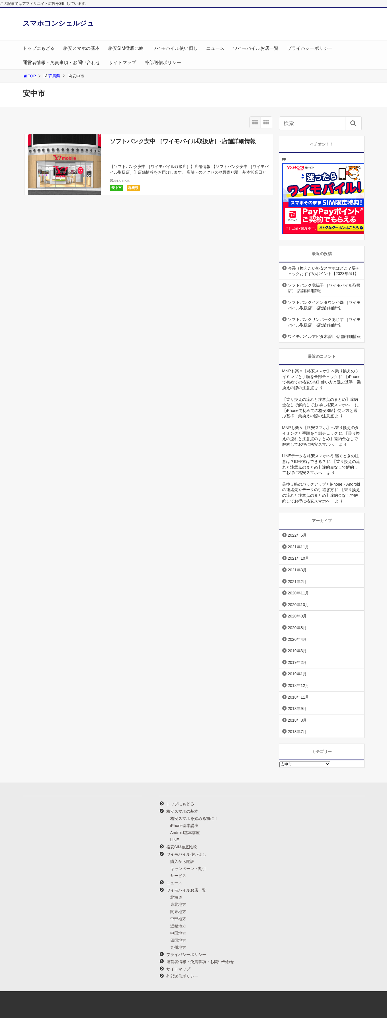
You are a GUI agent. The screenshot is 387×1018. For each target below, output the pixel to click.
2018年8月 (297, 720)
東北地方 (178, 904)
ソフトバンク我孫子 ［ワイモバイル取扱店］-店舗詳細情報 (324, 288)
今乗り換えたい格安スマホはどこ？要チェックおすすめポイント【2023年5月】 (324, 271)
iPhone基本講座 (184, 825)
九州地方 (178, 947)
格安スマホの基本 (81, 48)
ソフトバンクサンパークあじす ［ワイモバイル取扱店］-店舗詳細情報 (324, 322)
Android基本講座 (185, 832)
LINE (174, 840)
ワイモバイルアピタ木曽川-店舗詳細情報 (324, 336)
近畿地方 (178, 926)
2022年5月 (297, 535)
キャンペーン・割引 (188, 868)
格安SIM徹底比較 (126, 48)
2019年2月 (297, 662)
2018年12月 (298, 685)
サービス (178, 875)
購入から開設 (182, 861)
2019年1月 (297, 674)
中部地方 (178, 918)
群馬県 (54, 76)
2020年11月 (298, 593)
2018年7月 (297, 731)
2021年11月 (298, 547)
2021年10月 (298, 558)
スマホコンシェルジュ (58, 23)
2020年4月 (297, 639)
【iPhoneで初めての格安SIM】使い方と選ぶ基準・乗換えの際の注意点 (321, 382)
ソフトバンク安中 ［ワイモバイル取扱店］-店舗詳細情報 (183, 141)
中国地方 (178, 933)
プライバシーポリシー (310, 48)
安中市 (116, 188)
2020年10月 (298, 604)
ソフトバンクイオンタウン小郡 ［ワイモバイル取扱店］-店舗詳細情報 (324, 305)
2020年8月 (297, 627)
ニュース (215, 48)
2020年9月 (297, 616)
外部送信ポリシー (163, 62)
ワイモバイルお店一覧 (256, 48)
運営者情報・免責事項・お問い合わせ (61, 62)
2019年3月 (297, 650)
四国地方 (178, 940)
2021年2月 (297, 581)
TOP (29, 76)
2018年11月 (298, 697)
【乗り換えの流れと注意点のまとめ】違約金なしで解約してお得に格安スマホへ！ (321, 439)
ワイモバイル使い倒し (175, 48)
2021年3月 (297, 570)
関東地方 (178, 911)
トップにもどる (39, 48)
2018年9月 (297, 708)
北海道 (176, 897)
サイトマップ (122, 62)
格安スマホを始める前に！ (194, 818)
